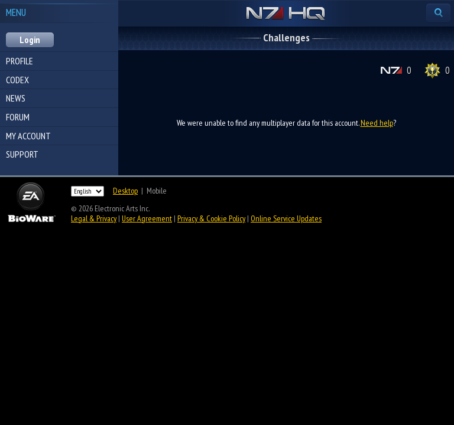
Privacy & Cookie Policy (211, 218)
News (15, 98)
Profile (19, 61)
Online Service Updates (286, 218)
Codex (17, 80)
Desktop (125, 190)
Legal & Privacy (93, 218)
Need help (377, 122)
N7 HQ (286, 14)
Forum (18, 117)
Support (22, 154)
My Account (28, 136)
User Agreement (147, 218)
